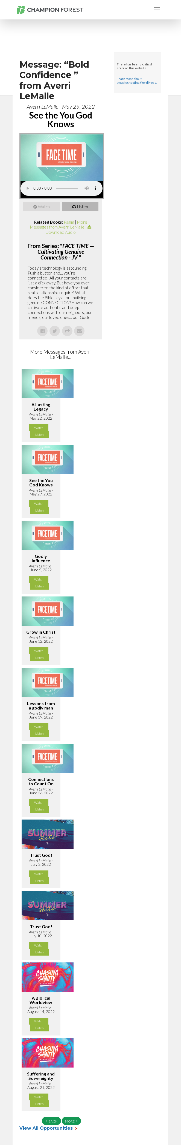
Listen (82, 206)
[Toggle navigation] (157, 10)
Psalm (69, 222)
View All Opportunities (46, 1128)
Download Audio (61, 232)
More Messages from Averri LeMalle (58, 224)
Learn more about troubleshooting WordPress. (137, 80)
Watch (44, 206)
